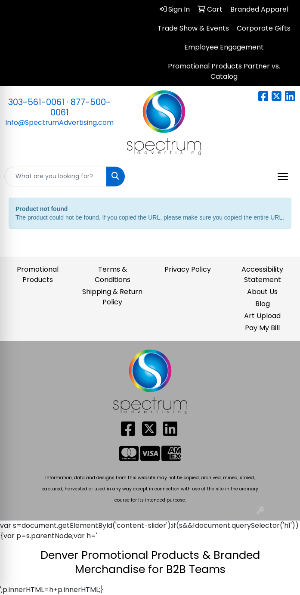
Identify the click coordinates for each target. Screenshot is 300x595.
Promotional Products (38, 274)
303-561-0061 (36, 102)
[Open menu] (282, 176)
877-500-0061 (80, 107)
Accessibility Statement (262, 274)
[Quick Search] (55, 176)
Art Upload (262, 316)
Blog (262, 304)
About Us (262, 292)
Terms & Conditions (112, 274)
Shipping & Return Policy (112, 297)
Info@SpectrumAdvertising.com (59, 122)
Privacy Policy (187, 269)
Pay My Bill (262, 328)
